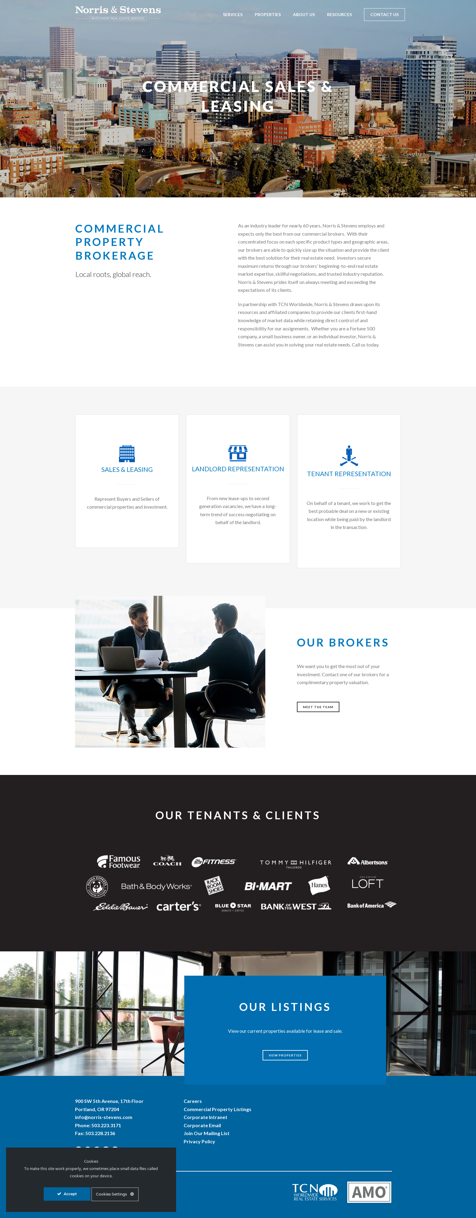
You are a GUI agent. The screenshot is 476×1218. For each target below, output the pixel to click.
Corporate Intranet (205, 1117)
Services (233, 14)
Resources (339, 14)
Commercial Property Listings (217, 1109)
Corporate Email (202, 1125)
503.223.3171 (106, 1125)
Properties (268, 14)
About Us (304, 14)
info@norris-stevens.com (103, 1117)
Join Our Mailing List (206, 1133)
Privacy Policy (199, 1141)
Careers (193, 1101)
